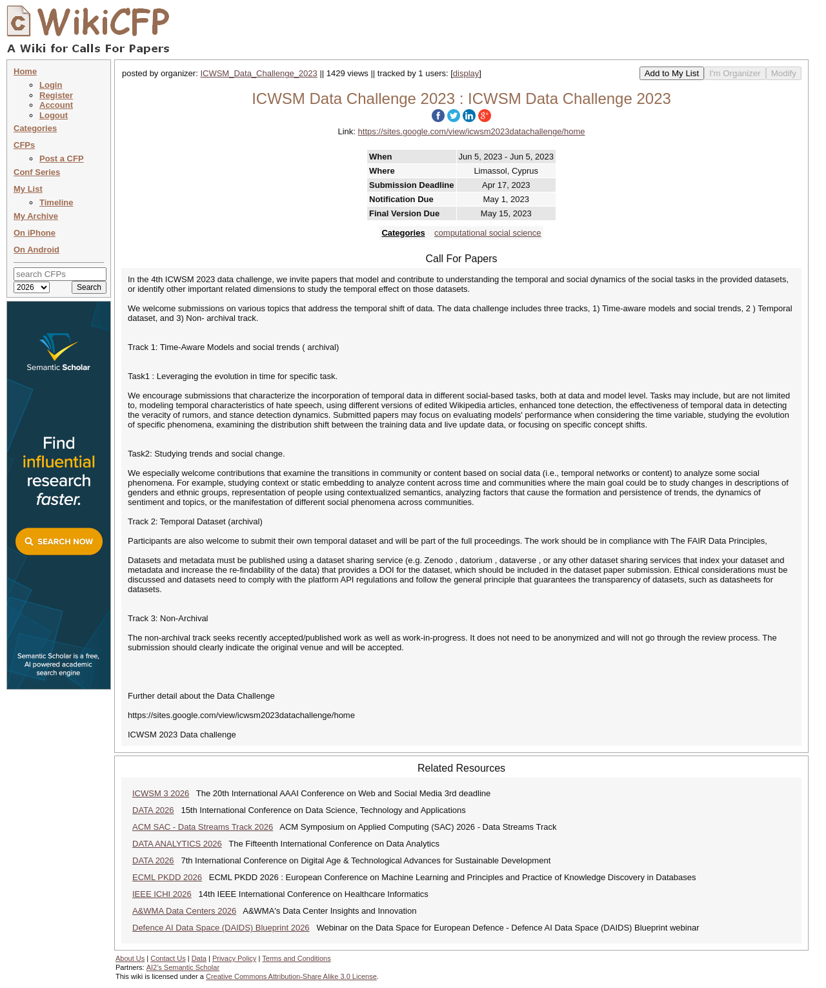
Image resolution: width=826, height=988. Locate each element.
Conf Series (37, 172)
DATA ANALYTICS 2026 (177, 844)
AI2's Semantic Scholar (182, 967)
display (466, 73)
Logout (53, 115)
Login (50, 85)
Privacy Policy (234, 958)
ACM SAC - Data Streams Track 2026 (202, 827)
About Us (130, 958)
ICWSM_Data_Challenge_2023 (258, 73)
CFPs (24, 145)
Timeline (56, 202)
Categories (35, 128)
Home (25, 71)
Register (56, 95)
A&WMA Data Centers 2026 (184, 911)
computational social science (487, 233)
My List (28, 189)
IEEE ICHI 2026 (162, 894)
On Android (36, 249)
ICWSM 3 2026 (160, 793)
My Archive (36, 216)
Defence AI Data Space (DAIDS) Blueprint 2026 (221, 927)
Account (56, 105)
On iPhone (34, 233)
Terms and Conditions (296, 958)
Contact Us (167, 958)
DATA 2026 (153, 810)
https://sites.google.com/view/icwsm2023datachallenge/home (471, 131)
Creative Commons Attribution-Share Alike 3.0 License (291, 976)
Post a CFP (61, 158)
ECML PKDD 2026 (167, 877)
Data (199, 958)
